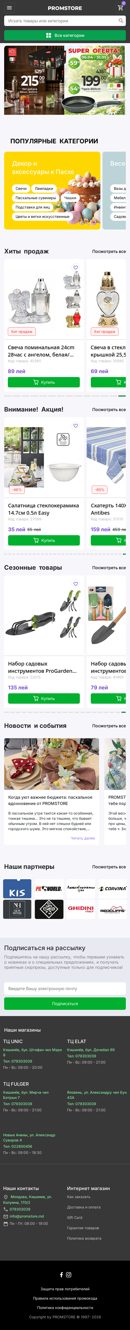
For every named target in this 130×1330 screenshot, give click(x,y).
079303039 (16, 1209)
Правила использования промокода (65, 1298)
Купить (46, 382)
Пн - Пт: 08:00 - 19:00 (25, 1224)
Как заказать (78, 1196)
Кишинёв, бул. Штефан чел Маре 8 (32, 1052)
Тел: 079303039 (17, 1061)
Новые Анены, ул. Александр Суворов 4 (29, 1137)
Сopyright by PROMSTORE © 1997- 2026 (65, 1317)
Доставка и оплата (84, 1207)
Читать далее (83, 838)
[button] (8, 396)
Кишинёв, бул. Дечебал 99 (91, 1049)
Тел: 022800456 (17, 1146)
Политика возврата (84, 1238)
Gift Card (74, 1217)
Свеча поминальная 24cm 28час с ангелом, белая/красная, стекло (43, 351)
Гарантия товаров (83, 1228)
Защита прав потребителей (65, 1289)
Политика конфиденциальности (65, 1307)
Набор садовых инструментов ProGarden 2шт (44, 667)
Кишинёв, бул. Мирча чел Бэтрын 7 (26, 1095)
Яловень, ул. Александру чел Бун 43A (97, 1095)
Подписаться (65, 1003)
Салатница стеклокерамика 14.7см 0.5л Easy (46, 509)
